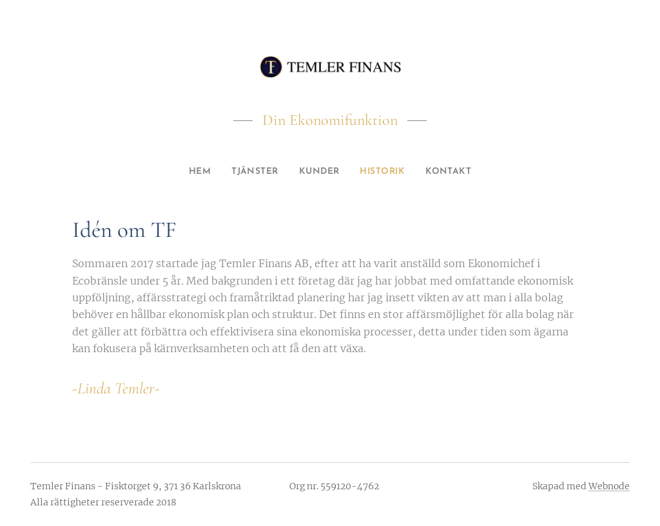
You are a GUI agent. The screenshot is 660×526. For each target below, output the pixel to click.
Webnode (609, 486)
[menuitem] (190, 172)
